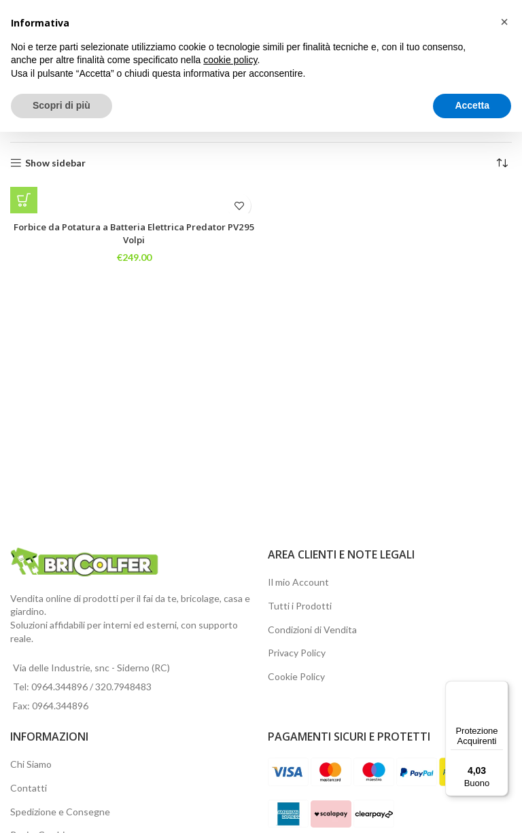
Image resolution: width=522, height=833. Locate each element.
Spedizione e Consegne (60, 811)
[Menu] (500, 689)
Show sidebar (55, 163)
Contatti (28, 788)
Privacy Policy (297, 652)
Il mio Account (298, 582)
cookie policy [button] (230, 59)
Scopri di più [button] (61, 105)
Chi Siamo (31, 764)
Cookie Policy (296, 676)
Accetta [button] (472, 105)
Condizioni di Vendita (312, 629)
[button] (23, 200)
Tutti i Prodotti (300, 606)
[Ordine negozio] (501, 163)
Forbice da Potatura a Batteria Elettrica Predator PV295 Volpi (133, 233)
